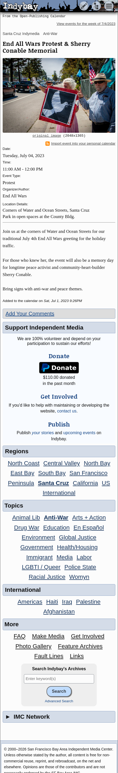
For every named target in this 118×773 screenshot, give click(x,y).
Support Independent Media (44, 327)
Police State (80, 567)
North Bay (97, 463)
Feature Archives (80, 646)
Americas (30, 601)
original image (46, 136)
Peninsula (21, 483)
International (59, 493)
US (106, 483)
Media (65, 557)
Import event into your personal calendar (80, 143)
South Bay (52, 473)
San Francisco (88, 473)
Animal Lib (26, 517)
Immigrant (39, 557)
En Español (88, 527)
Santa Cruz (53, 483)
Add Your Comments (30, 314)
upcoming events (79, 432)
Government (36, 547)
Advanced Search (59, 701)
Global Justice (77, 537)
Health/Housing (77, 547)
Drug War (26, 527)
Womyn (79, 577)
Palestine (88, 601)
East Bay (23, 473)
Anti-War (50, 34)
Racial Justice (47, 577)
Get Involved (87, 636)
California (85, 483)
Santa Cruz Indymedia (21, 34)
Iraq (67, 601)
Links (77, 656)
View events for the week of (86, 24)
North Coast (23, 463)
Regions (16, 451)
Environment (38, 537)
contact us (67, 411)
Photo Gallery (33, 646)
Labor (84, 557)
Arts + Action (89, 517)
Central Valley (61, 463)
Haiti (52, 601)
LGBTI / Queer (41, 567)
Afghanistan (59, 611)
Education (56, 527)
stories (43, 432)
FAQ (20, 636)
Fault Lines (49, 656)
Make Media (48, 636)
